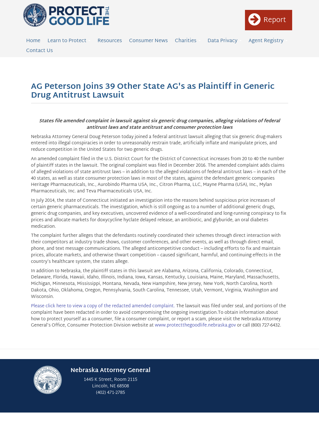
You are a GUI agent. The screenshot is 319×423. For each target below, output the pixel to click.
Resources (109, 41)
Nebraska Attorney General (111, 370)
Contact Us (39, 50)
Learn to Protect (68, 41)
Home (33, 41)
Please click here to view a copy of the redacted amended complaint (102, 306)
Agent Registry (268, 41)
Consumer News (148, 41)
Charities (188, 41)
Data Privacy (225, 41)
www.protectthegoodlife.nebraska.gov (195, 325)
